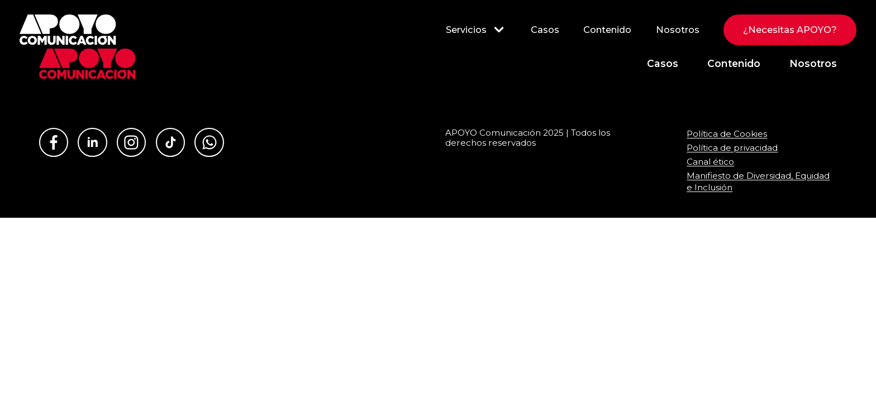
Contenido (607, 29)
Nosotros (677, 29)
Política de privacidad (732, 147)
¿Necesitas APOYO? (790, 29)
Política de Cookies (727, 133)
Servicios (476, 29)
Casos (545, 29)
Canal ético (710, 161)
